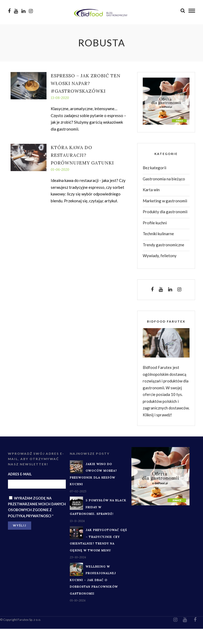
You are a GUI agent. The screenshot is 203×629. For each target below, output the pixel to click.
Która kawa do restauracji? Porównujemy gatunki (82, 155)
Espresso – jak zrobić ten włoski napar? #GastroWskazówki (86, 83)
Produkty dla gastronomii (165, 211)
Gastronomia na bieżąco (164, 179)
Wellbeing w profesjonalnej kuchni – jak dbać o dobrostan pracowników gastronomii (94, 580)
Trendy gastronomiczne (163, 245)
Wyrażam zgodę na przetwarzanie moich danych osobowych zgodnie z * (37, 507)
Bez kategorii (154, 168)
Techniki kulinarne (158, 233)
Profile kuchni (155, 223)
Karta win (151, 190)
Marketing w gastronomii (165, 201)
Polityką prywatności (29, 516)
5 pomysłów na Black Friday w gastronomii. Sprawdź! (98, 507)
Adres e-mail (20, 474)
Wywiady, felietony (160, 255)
